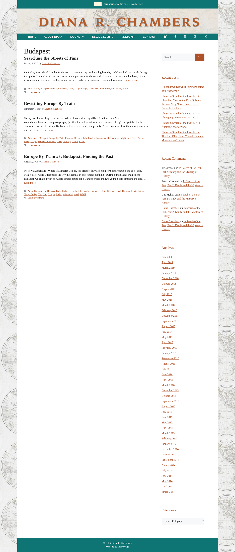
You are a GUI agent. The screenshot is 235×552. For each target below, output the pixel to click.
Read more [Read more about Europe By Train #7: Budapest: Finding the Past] (30, 182)
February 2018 (169, 310)
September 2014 (170, 459)
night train (126, 138)
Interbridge (123, 546)
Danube (53, 88)
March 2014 (168, 491)
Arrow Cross (33, 88)
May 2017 (167, 337)
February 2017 (169, 347)
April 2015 (167, 427)
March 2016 (168, 385)
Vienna (82, 141)
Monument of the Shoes (99, 88)
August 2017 (168, 326)
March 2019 (168, 267)
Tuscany (67, 141)
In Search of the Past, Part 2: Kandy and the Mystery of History (182, 171)
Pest (45, 194)
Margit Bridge (80, 88)
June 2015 (167, 417)
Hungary (126, 191)
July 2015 (167, 411)
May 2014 (167, 481)
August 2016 (168, 363)
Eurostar (69, 138)
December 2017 (170, 315)
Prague (140, 138)
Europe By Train (65, 88)
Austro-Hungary (47, 191)
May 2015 (167, 422)
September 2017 (170, 321)
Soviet (59, 194)
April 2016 (167, 379)
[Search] (199, 57)
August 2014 (168, 465)
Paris (134, 138)
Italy (85, 138)
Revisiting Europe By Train (49, 103)
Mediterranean (113, 138)
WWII (83, 194)
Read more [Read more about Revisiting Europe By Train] (47, 130)
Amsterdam (33, 138)
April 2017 (167, 342)
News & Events (102, 36)
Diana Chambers (171, 208)
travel (59, 141)
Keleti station (137, 191)
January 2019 (169, 273)
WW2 (125, 88)
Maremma (101, 138)
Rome (26, 141)
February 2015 (169, 438)
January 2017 (169, 353)
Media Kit (128, 36)
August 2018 (168, 289)
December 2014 (170, 449)
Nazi (40, 194)
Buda (58, 191)
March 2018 (168, 305)
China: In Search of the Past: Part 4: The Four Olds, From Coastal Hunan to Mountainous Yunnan (183, 136)
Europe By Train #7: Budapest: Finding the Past (68, 156)
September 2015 (170, 401)
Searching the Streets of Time (51, 58)
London (91, 138)
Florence (78, 138)
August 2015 (168, 406)
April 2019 (167, 262)
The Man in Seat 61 (47, 141)
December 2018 (170, 278)
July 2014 (167, 470)
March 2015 (168, 433)
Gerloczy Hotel (114, 191)
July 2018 (167, 294)
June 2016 (167, 374)
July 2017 (167, 331)
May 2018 (167, 299)
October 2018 (169, 283)
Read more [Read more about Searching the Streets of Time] (131, 80)
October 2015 (169, 395)
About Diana (53, 36)
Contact (149, 36)
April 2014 (167, 486)
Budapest (44, 88)
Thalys (34, 141)
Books (79, 37)
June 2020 (167, 257)
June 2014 (167, 475)
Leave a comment (36, 92)
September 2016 (170, 358)
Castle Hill (77, 191)
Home (32, 36)
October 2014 (169, 454)
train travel (116, 88)
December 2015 (170, 390)
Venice (75, 141)
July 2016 (167, 369)
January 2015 (169, 443)
